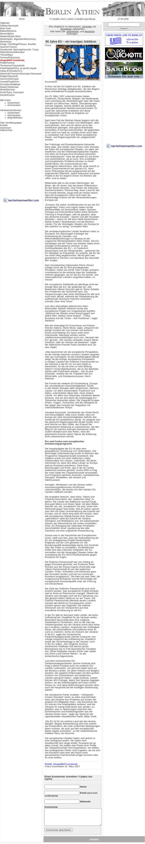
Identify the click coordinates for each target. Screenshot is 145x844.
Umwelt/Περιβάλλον (9, 81)
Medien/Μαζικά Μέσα (10, 36)
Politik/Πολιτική (7, 63)
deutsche (90, 31)
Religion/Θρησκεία (9, 76)
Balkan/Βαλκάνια (8, 31)
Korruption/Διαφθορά (10, 84)
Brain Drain (5, 28)
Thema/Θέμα (6, 55)
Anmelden (94, 839)
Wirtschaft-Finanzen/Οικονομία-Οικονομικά (20, 73)
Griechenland (13, 105)
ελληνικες (87, 26)
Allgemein (5, 23)
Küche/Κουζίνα (7, 95)
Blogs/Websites (14, 117)
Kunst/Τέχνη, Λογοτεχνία (12, 92)
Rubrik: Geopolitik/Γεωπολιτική (61, 764)
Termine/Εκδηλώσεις (10, 57)
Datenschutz (6, 130)
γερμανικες (66, 29)
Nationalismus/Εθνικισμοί (12, 52)
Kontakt (4, 125)
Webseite (85, 801)
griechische (73, 31)
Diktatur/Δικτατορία (9, 25)
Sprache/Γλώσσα (8, 47)
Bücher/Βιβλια (7, 33)
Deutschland (13, 103)
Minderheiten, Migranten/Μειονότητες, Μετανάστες (18, 40)
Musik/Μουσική (7, 89)
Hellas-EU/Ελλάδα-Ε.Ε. (11, 71)
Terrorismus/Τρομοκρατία (12, 65)
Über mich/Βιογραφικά (11, 123)
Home (22, 19)
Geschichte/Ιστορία (9, 79)
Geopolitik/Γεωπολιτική (12, 60)
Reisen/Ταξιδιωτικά (9, 87)
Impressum (5, 128)
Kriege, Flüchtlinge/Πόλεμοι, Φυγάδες (18, 44)
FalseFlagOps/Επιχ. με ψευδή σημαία (18, 68)
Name (83, 786)
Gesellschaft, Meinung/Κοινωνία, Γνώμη (19, 49)
